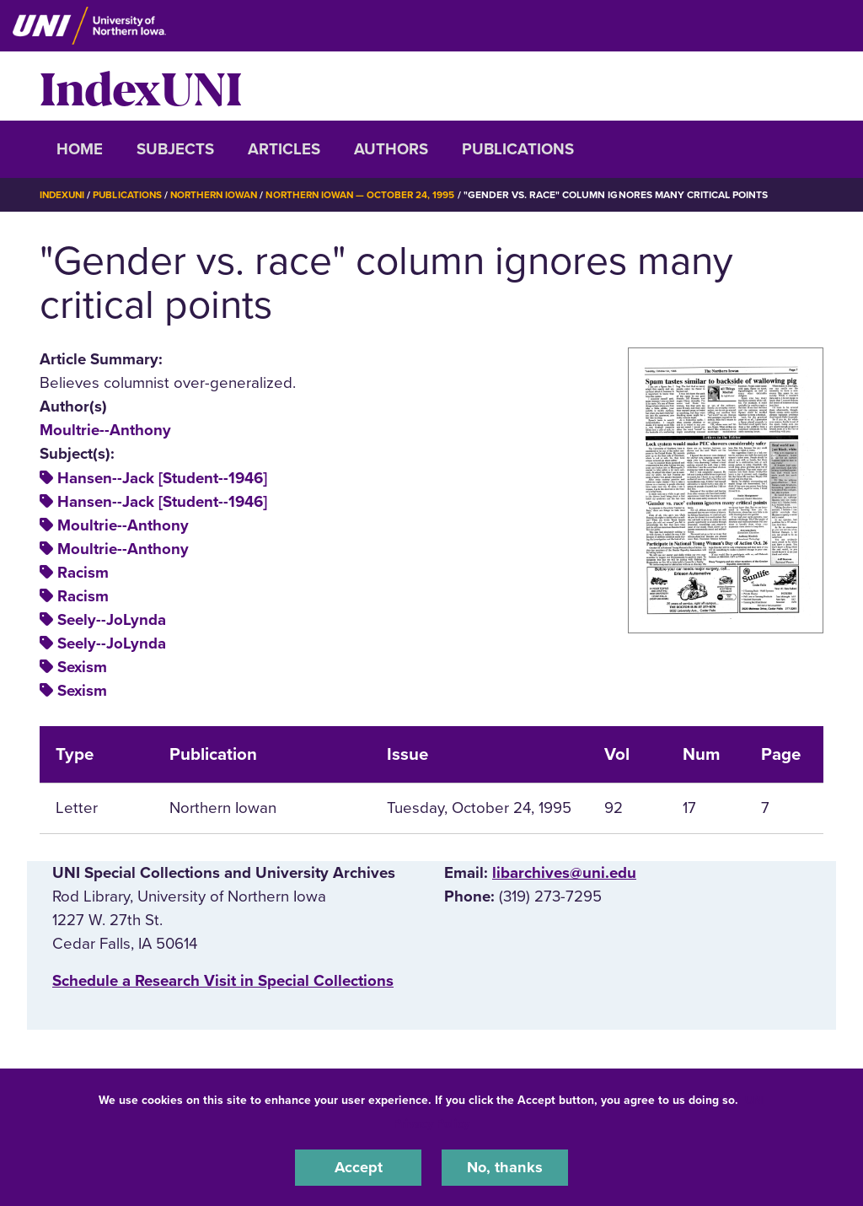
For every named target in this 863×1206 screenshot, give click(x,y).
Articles (284, 149)
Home (79, 149)
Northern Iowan (220, 195)
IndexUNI (141, 86)
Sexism (82, 667)
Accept (358, 1167)
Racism (83, 572)
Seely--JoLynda (111, 620)
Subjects (175, 149)
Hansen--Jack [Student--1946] (162, 477)
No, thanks (505, 1167)
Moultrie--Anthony (105, 430)
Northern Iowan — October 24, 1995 (372, 195)
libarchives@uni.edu (564, 873)
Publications (518, 149)
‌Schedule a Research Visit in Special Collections (223, 981)
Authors (391, 149)
